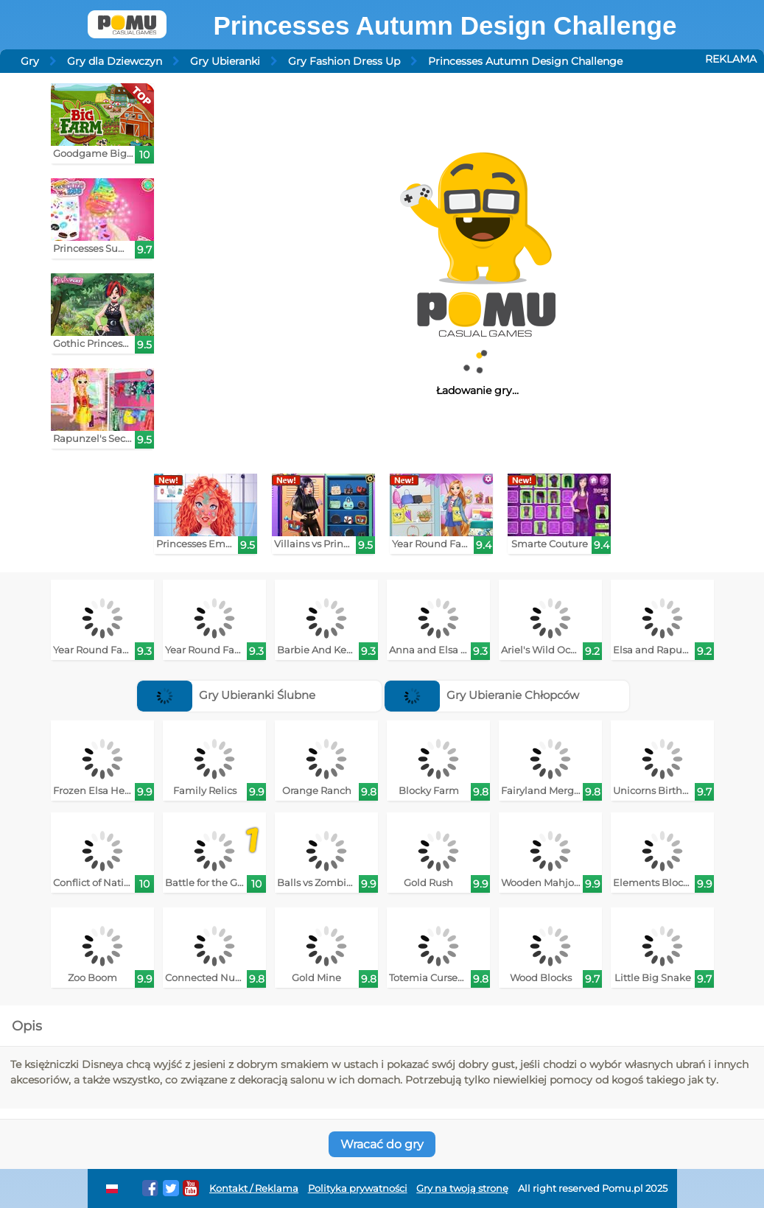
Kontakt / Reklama (253, 1188)
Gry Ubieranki (225, 61)
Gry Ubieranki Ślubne (226, 695)
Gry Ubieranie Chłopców (482, 695)
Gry (30, 61)
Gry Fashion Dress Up (344, 61)
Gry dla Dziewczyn (114, 61)
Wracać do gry (382, 1144)
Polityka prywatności (357, 1188)
